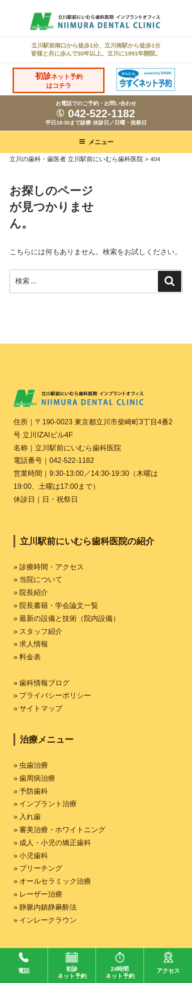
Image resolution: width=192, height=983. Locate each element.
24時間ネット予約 (120, 963)
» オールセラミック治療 (52, 881)
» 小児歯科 (30, 855)
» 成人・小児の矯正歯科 (52, 842)
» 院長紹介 (30, 592)
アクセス (168, 961)
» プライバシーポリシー (52, 695)
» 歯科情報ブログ (41, 683)
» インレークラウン (45, 920)
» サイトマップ (37, 708)
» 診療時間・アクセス (48, 567)
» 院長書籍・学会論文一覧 (55, 605)
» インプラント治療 (45, 804)
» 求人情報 (30, 644)
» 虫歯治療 (30, 765)
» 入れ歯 (27, 817)
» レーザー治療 (37, 894)
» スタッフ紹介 (37, 631)
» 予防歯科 (30, 791)
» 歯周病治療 (34, 778)
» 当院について (37, 579)
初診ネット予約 (72, 963)
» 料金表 (27, 657)
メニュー (96, 141)
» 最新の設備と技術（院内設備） (66, 618)
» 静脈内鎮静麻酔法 (45, 907)
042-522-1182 (95, 113)
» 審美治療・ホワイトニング (59, 829)
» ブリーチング (37, 868)
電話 (24, 961)
